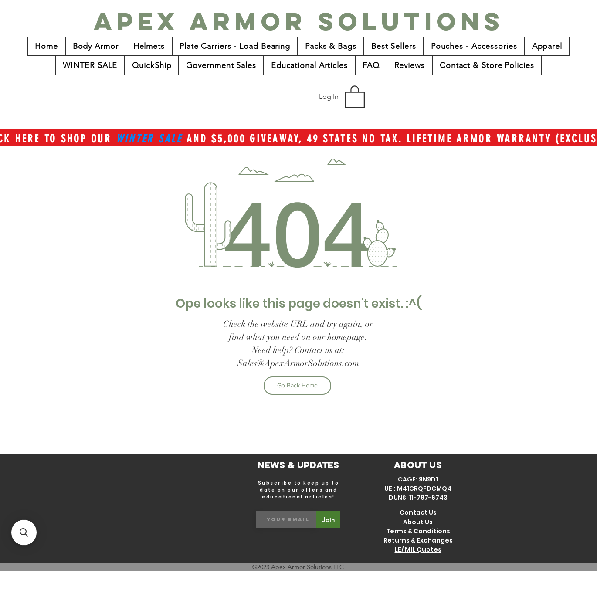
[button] (355, 96)
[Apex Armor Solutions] (299, 21)
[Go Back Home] (297, 385)
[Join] (328, 519)
